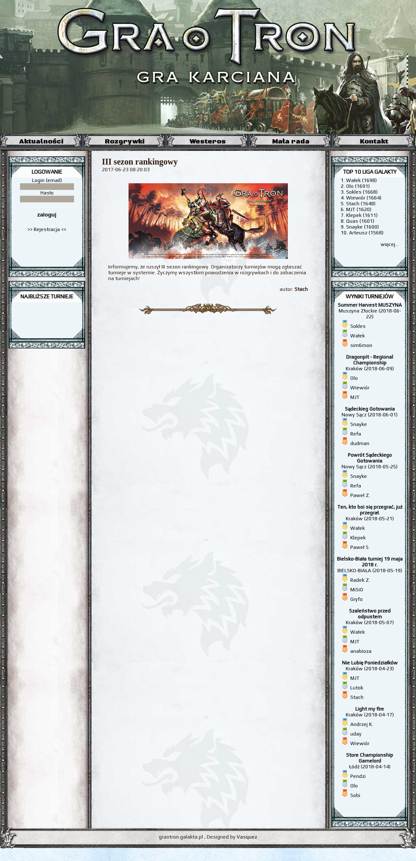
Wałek (357, 336)
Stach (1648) (361, 204)
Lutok (356, 688)
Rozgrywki (124, 141)
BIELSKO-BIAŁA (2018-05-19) (370, 564)
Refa (355, 434)
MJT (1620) (358, 209)
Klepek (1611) (362, 215)
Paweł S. (360, 547)
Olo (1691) (358, 186)
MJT (354, 397)
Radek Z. (360, 580)
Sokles (358, 326)
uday (356, 734)
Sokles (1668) (362, 192)
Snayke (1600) (362, 227)
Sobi (355, 795)
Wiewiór (359, 388)
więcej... (390, 244)
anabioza (360, 651)
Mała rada (291, 141)
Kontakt (374, 141)
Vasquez (247, 837)
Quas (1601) (360, 221)
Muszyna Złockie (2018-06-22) (370, 311)
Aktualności (41, 141)
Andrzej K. (361, 724)
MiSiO (356, 590)
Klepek (358, 538)
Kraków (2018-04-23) (370, 666)
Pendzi (358, 776)
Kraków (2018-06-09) (370, 362)
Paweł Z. (360, 495)
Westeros (208, 141)
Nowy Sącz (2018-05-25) (370, 461)
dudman (359, 443)
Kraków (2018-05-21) (369, 513)
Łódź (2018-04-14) (369, 761)
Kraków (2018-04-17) (370, 712)
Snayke (358, 424)
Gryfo (356, 599)
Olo (354, 378)
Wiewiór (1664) (363, 198)
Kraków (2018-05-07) (370, 616)
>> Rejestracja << (46, 229)
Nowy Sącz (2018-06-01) (370, 412)
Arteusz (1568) (366, 233)
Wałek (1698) (361, 180)
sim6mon (361, 345)
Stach (357, 697)
